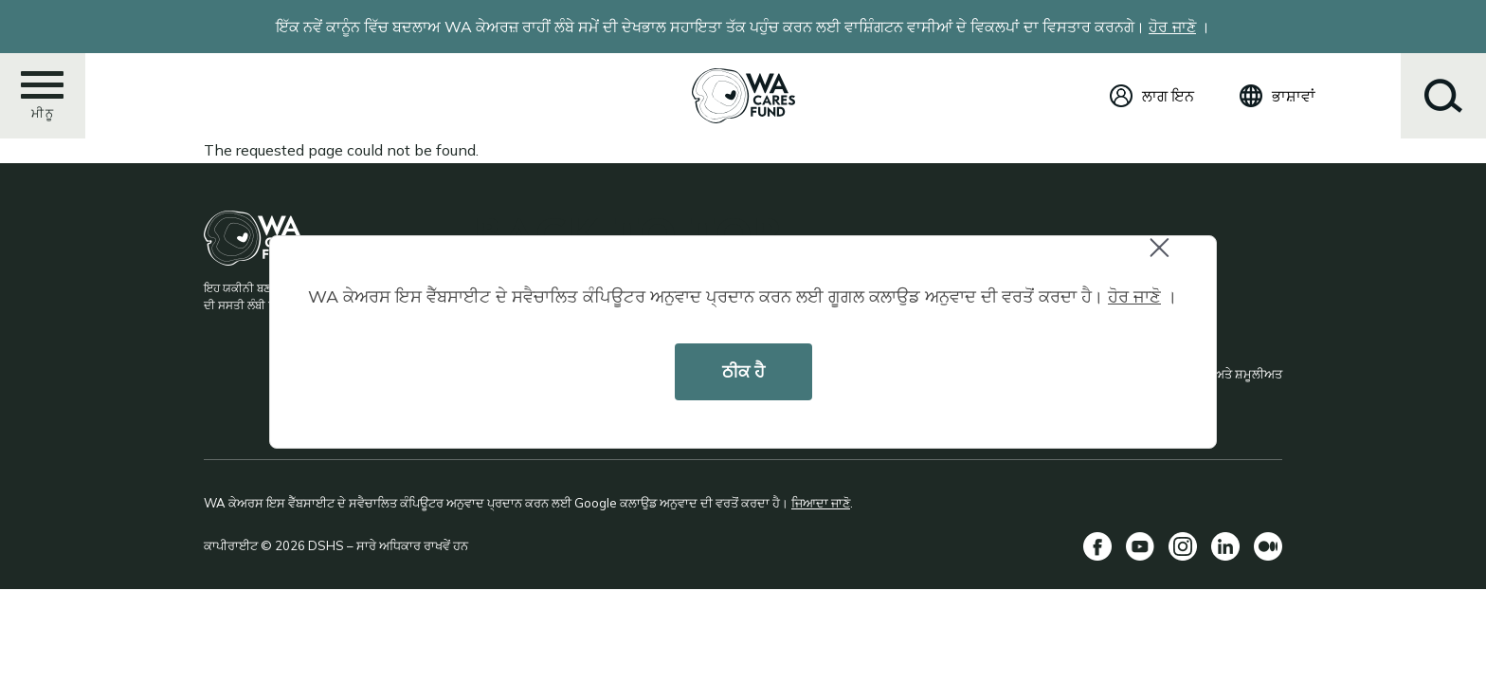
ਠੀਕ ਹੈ (743, 371)
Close (1167, 258)
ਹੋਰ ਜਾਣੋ (1134, 296)
